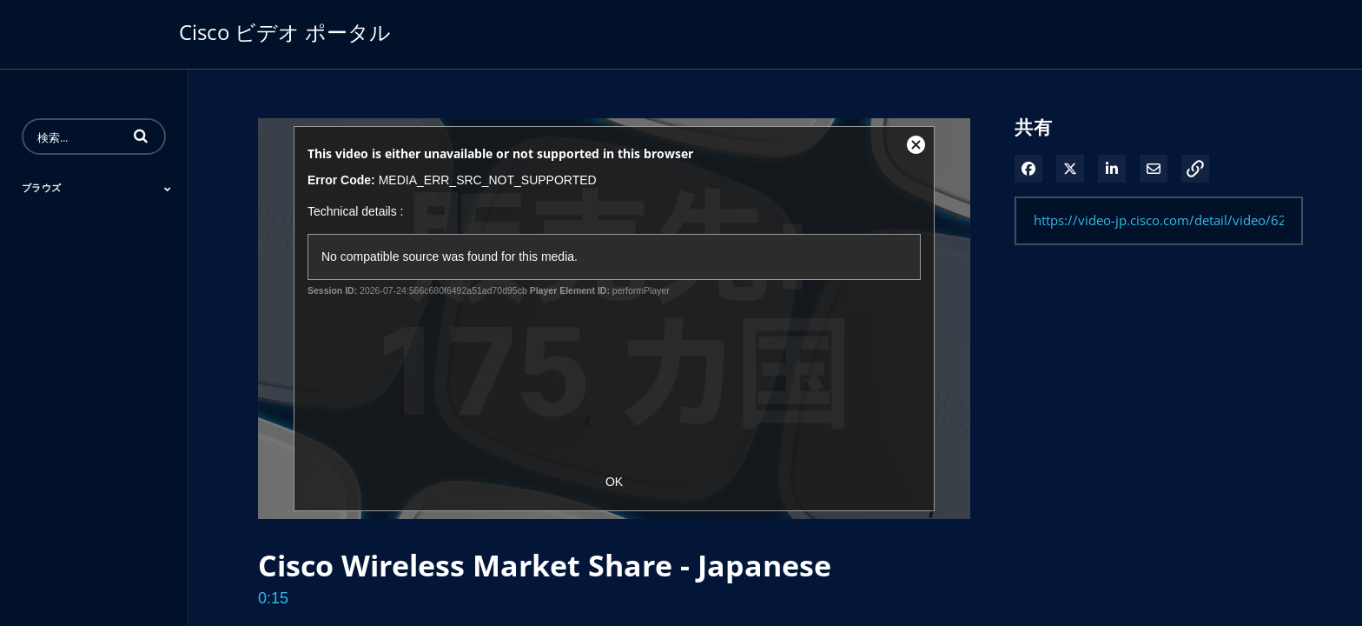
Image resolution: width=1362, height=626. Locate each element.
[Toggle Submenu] (168, 188)
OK (614, 482)
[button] (140, 135)
